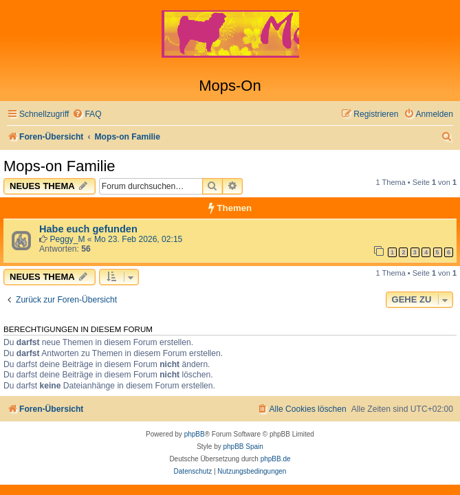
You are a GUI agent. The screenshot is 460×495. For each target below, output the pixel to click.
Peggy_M (67, 239)
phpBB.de (276, 459)
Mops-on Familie (59, 166)
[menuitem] (86, 114)
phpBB (194, 434)
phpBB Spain (243, 446)
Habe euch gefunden (88, 228)
